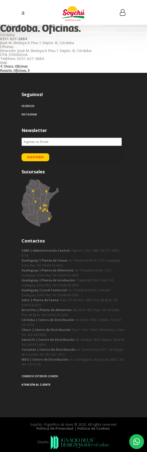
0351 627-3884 (13, 38)
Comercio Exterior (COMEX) (40, 376)
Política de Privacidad (54, 428)
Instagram (29, 114)
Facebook (28, 106)
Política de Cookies (94, 428)
